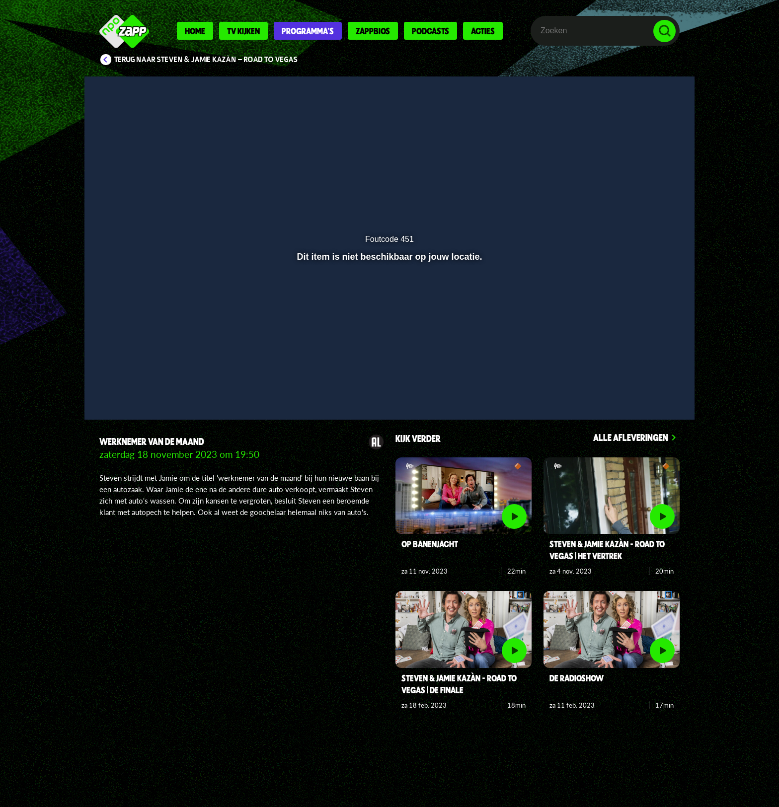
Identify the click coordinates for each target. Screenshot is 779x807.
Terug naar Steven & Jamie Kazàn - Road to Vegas (206, 59)
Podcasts (430, 31)
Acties (483, 31)
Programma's (308, 31)
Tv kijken (243, 31)
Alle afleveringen (630, 437)
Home (195, 31)
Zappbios (373, 31)
